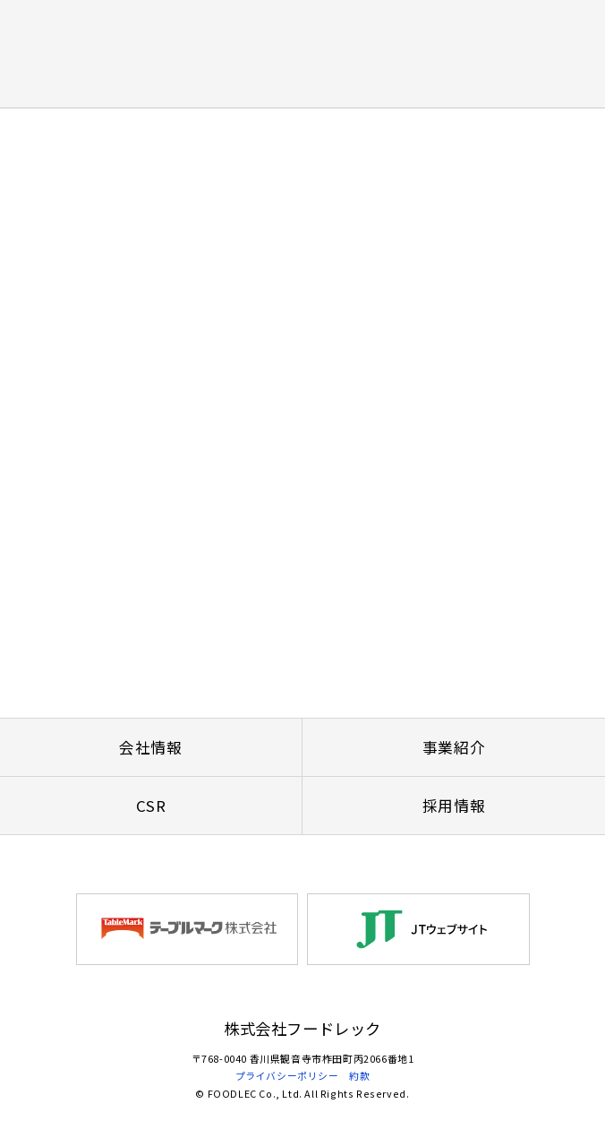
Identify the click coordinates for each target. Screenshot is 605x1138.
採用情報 (453, 805)
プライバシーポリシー (287, 1075)
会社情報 (150, 747)
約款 (359, 1075)
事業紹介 (453, 747)
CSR (151, 805)
